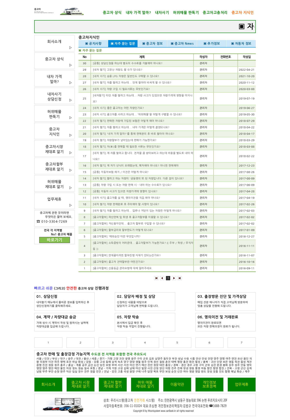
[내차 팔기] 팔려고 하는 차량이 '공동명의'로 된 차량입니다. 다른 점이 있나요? (138, 178)
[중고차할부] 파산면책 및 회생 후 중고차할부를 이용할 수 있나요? (131, 217)
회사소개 (48, 384)
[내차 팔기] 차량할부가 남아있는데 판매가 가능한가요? (124, 140)
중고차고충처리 (215, 12)
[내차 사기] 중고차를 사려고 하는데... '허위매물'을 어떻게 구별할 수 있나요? (137, 114)
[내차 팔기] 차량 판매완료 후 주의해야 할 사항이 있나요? (126, 204)
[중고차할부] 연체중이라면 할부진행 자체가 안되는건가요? (127, 255)
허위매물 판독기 (186, 12)
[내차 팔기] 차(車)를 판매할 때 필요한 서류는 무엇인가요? (127, 146)
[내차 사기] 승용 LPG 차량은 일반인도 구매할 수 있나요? (126, 76)
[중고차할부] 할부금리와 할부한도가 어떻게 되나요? (123, 230)
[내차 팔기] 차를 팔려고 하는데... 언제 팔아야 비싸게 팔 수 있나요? (132, 82)
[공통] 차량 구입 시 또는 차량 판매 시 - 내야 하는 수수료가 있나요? (132, 185)
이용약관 (177, 384)
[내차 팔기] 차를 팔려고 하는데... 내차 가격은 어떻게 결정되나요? (131, 127)
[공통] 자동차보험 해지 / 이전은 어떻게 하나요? (121, 172)
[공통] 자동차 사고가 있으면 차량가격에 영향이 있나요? (125, 191)
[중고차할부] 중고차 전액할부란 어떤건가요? (119, 262)
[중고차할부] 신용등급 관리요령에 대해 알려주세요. (122, 268)
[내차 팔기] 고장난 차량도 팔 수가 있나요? (117, 69)
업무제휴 (242, 384)
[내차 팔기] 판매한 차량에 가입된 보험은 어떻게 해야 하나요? (128, 121)
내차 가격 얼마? (138, 12)
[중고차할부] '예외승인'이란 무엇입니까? (117, 236)
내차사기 (162, 12)
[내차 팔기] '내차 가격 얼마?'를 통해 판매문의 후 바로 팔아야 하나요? (133, 133)
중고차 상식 (112, 12)
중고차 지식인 (243, 12)
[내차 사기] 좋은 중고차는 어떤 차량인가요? (118, 108)
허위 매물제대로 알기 (145, 384)
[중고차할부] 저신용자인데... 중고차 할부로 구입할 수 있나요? (129, 223)
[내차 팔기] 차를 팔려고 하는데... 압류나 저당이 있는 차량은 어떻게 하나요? (137, 210)
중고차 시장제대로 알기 (80, 384)
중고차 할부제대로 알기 (113, 384)
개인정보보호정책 (209, 384)
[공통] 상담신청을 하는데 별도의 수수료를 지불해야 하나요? (128, 63)
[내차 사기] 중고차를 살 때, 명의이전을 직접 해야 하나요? (126, 198)
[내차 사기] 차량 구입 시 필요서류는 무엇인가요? (121, 89)
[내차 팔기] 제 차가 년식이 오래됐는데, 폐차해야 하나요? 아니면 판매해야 (136, 165)
